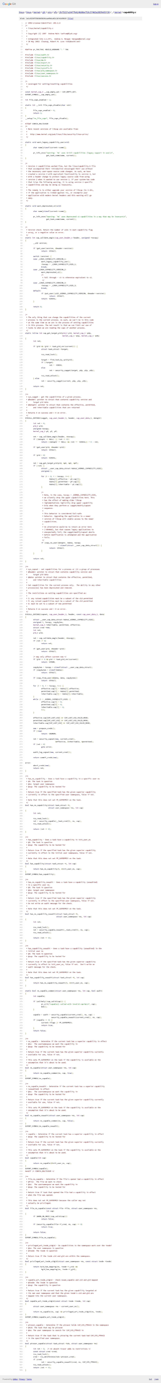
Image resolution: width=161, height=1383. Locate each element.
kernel (36, 12)
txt (150, 1379)
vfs (55, 12)
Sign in (155, 4)
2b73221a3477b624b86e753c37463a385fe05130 (84, 12)
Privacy (22, 1379)
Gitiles (15, 1379)
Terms (29, 1379)
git (43, 12)
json (156, 1379)
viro (50, 12)
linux (21, 12)
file (70, 18)
